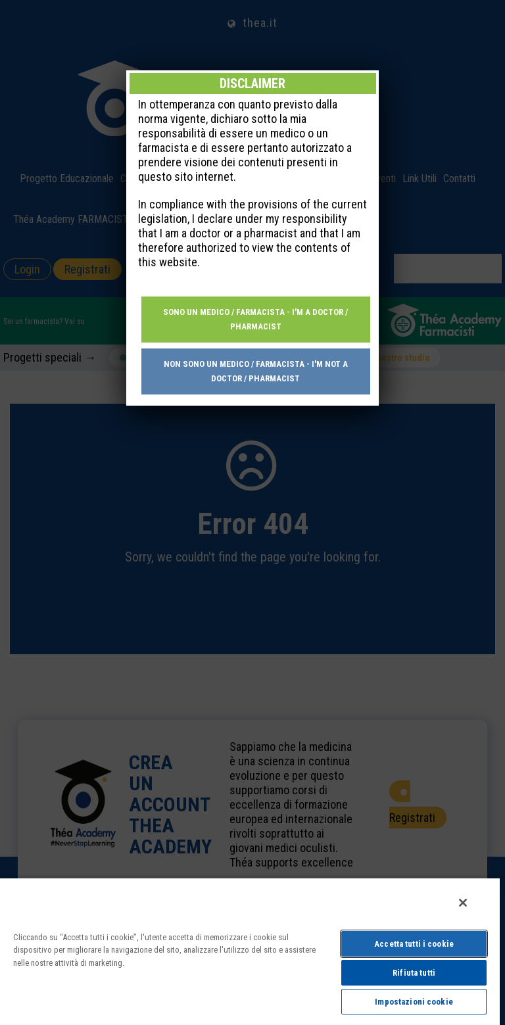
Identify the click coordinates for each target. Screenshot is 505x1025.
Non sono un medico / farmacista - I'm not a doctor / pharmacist (256, 371)
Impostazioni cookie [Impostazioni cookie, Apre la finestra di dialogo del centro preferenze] (413, 1002)
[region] (250, 951)
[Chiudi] (462, 902)
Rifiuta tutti (414, 973)
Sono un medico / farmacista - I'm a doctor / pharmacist (255, 319)
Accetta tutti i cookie (414, 944)
